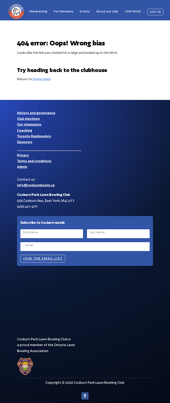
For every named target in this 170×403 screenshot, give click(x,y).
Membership (38, 11)
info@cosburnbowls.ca (36, 185)
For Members (63, 11)
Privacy (23, 155)
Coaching (24, 130)
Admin (22, 167)
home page (42, 79)
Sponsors (24, 142)
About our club (107, 11)
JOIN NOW (133, 11)
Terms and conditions (34, 161)
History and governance (36, 113)
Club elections (28, 119)
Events (85, 11)
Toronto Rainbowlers (34, 136)
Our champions (29, 124)
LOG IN (155, 12)
